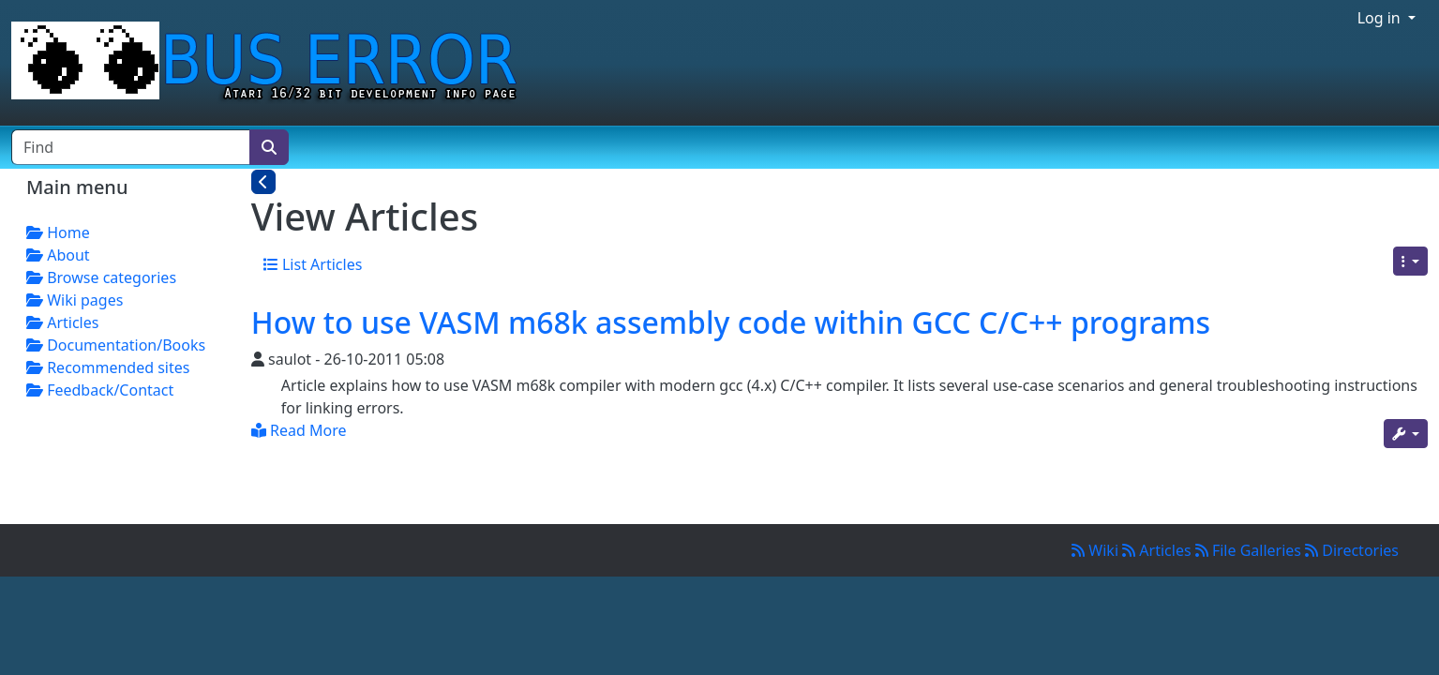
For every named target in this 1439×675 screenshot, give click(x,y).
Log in (1380, 18)
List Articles (313, 264)
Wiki (1097, 550)
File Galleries (1250, 550)
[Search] (269, 147)
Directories (1352, 550)
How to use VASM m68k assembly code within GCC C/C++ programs (730, 322)
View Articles (364, 216)
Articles (1158, 550)
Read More (299, 430)
